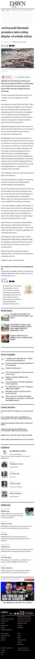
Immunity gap (5, 511)
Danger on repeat (6, 523)
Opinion (5, 447)
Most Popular (8, 354)
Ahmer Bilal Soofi (14, 496)
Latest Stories (8, 407)
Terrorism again (6, 557)
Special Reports (22, 640)
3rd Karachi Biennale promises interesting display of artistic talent (16, 32)
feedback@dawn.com (8, 276)
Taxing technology (7, 568)
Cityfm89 (3, 650)
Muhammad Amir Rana (16, 454)
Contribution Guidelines (7, 619)
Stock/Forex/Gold (5, 635)
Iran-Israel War (27, 10)
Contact (3, 616)
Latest (7, 10)
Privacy (3, 627)
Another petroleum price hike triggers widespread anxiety (16, 424)
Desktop (3, 640)
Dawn (19, 633)
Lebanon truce (5, 547)
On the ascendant (15, 483)
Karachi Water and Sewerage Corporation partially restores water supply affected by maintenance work (21, 327)
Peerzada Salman (5, 42)
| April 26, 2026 (17, 6)
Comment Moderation (6, 629)
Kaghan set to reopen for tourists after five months (16, 435)
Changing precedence (17, 464)
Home (3, 10)
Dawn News (20, 644)
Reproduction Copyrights (25, 619)
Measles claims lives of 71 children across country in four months (21, 337)
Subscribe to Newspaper (24, 616)
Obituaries (20, 627)
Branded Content (22, 623)
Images (19, 637)
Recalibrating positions (18, 451)
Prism (19, 635)
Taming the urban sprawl (13, 368)
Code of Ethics (5, 621)
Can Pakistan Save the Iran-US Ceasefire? (17, 603)
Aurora (20, 642)
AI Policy (3, 623)
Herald (3, 652)
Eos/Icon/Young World (7, 648)
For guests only (14, 474)
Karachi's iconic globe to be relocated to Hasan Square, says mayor (21, 316)
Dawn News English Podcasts (10, 579)
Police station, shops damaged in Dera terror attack (17, 439)
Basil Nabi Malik (14, 467)
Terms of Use (4, 625)
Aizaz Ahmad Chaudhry (16, 487)
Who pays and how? (16, 493)
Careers (20, 625)
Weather (3, 637)
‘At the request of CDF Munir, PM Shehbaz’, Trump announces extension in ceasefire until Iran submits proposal (19, 398)
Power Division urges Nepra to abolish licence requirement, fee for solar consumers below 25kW (16, 418)
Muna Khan (13, 477)
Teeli (2, 654)
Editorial (5, 504)
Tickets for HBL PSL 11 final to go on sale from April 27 (17, 412)
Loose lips (4, 534)
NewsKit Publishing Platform (24, 650)
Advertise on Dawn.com (24, 621)
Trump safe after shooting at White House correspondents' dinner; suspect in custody (14, 430)
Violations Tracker (16, 10)
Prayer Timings (5, 633)
